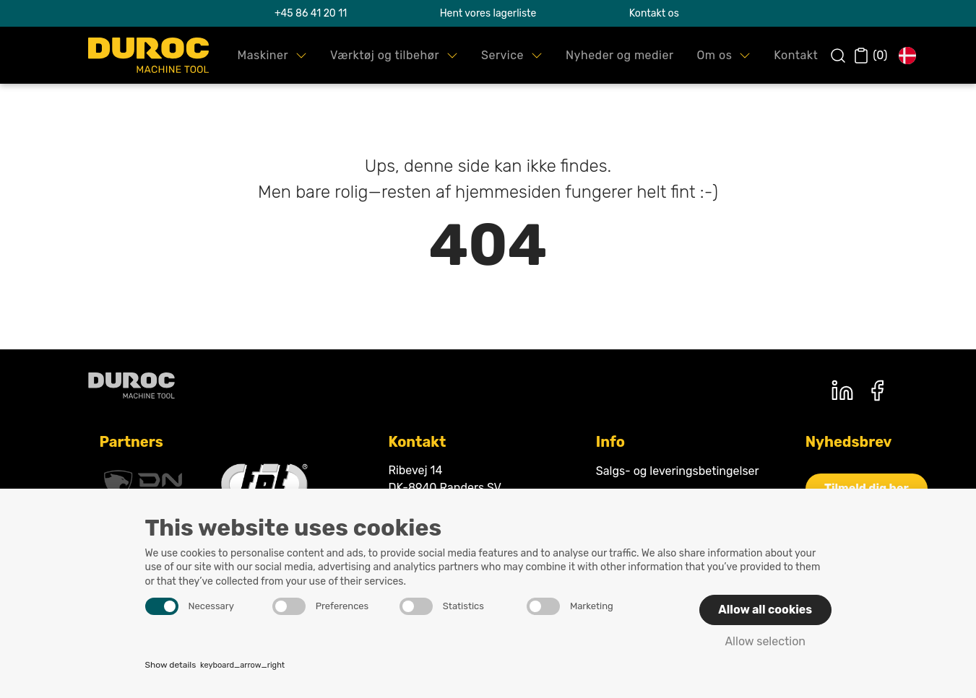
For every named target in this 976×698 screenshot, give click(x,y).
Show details (215, 666)
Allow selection (765, 641)
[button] (272, 55)
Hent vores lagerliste (488, 13)
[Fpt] (264, 484)
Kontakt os (654, 13)
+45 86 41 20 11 (311, 13)
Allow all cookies (765, 609)
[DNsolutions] (143, 484)
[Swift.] (148, 55)
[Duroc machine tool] (131, 385)
